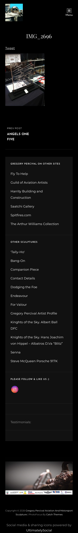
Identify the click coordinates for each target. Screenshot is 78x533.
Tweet (10, 48)
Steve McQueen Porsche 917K (34, 361)
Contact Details (23, 278)
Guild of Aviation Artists (29, 183)
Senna (16, 352)
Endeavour (19, 296)
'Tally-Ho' (18, 252)
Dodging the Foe (24, 287)
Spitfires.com (21, 215)
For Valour (19, 305)
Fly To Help (19, 174)
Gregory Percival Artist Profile (34, 313)
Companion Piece (25, 269)
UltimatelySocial (39, 530)
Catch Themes (54, 514)
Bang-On (18, 261)
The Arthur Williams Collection (35, 224)
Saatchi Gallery (22, 206)
